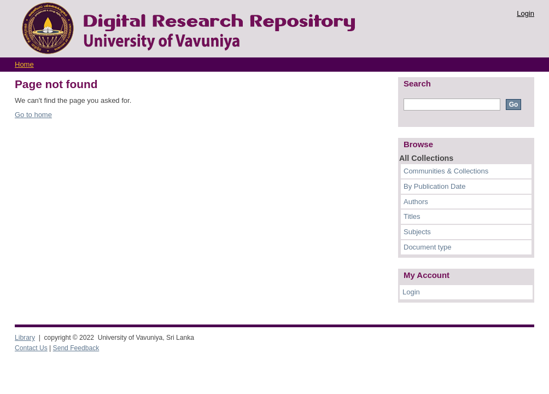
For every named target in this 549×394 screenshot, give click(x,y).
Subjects (417, 232)
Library (25, 337)
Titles (412, 216)
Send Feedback (76, 348)
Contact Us (31, 348)
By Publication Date (434, 186)
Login (525, 13)
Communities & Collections (446, 171)
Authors (416, 202)
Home (24, 64)
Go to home (33, 115)
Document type (427, 247)
